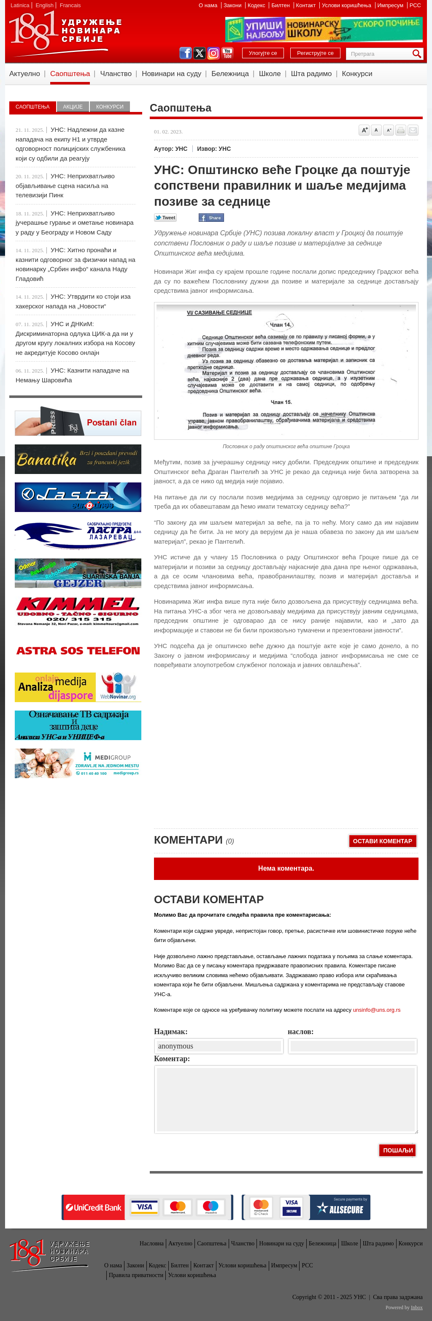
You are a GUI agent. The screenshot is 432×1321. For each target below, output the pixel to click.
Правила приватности (136, 1275)
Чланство (116, 74)
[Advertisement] (217, 761)
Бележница (230, 74)
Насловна (152, 1243)
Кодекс (257, 5)
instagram (213, 53)
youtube (227, 53)
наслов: (301, 1031)
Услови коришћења (347, 5)
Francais (70, 5)
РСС (415, 5)
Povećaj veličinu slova (364, 130)
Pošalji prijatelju (413, 130)
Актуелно (24, 74)
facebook (185, 53)
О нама (209, 5)
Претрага (418, 53)
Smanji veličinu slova (388, 130)
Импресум (391, 5)
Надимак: (171, 1031)
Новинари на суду (171, 74)
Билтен (281, 5)
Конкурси (357, 74)
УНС (65, 33)
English (44, 5)
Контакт (306, 5)
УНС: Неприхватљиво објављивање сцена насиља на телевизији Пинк (65, 185)
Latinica (20, 5)
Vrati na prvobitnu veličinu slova (376, 130)
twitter (199, 53)
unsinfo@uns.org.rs (377, 1010)
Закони (233, 5)
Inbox (417, 1307)
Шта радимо (311, 74)
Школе (270, 74)
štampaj (400, 130)
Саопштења (70, 74)
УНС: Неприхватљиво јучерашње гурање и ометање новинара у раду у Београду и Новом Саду (75, 223)
